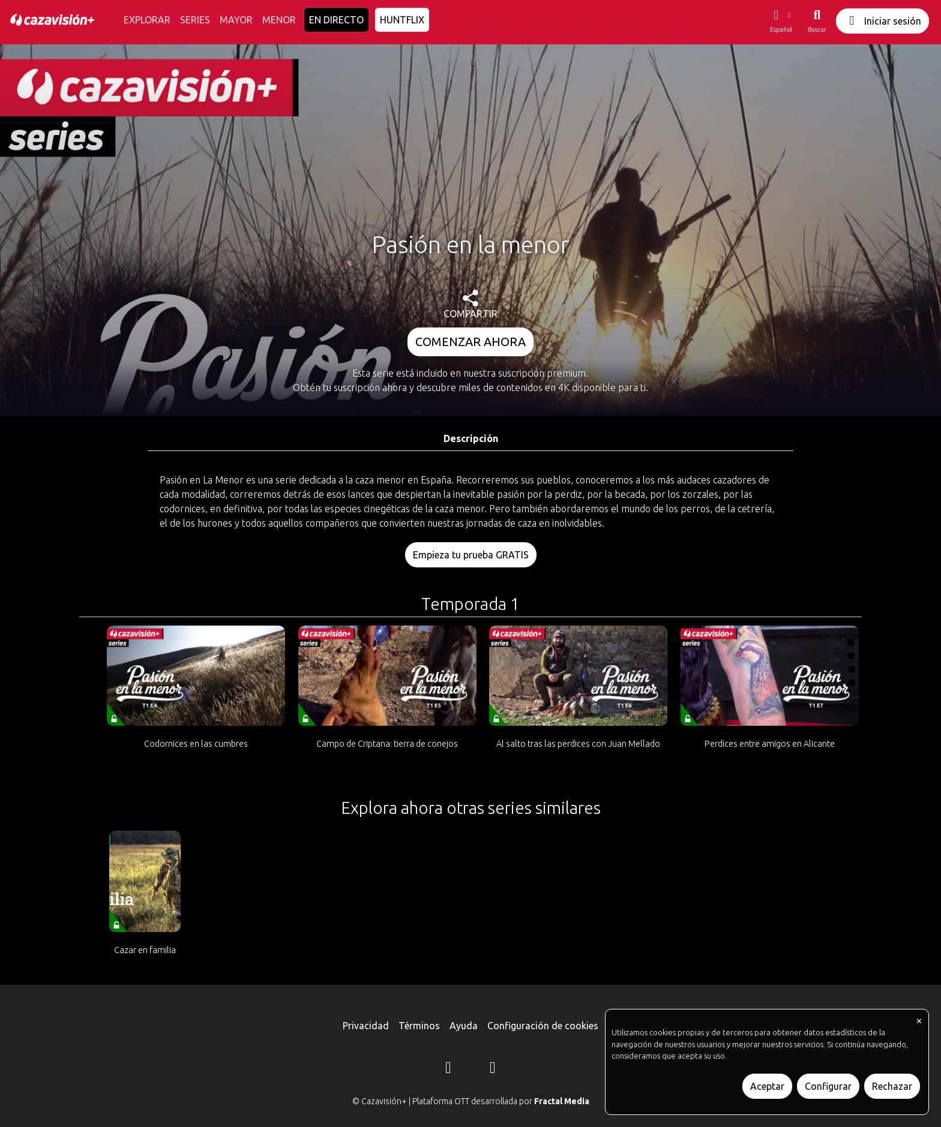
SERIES (195, 19)
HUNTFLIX (402, 19)
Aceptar (767, 1086)
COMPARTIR (470, 304)
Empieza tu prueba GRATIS (471, 554)
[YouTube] (492, 1069)
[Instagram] (448, 1069)
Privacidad (366, 1025)
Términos (419, 1025)
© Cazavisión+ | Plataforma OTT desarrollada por (470, 1101)
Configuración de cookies (542, 1025)
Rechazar (892, 1086)
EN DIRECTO (336, 19)
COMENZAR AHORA (470, 341)
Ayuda (463, 1025)
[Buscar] (817, 21)
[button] (780, 21)
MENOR (279, 19)
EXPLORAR (147, 19)
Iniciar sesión (882, 20)
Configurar (828, 1086)
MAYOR (236, 19)
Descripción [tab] (470, 438)
